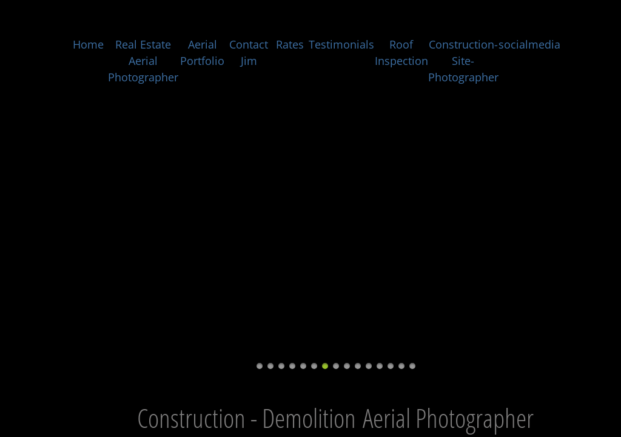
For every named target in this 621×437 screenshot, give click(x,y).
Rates (290, 44)
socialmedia (529, 44)
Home (88, 44)
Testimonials (341, 44)
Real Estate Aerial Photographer (143, 60)
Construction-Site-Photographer (463, 60)
